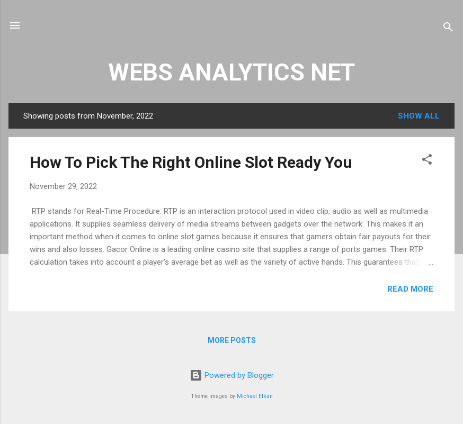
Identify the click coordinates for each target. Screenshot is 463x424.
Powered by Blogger (232, 375)
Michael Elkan (255, 396)
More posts (232, 340)
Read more (410, 289)
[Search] (448, 29)
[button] (427, 161)
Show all (419, 116)
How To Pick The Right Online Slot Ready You (191, 162)
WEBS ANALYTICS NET (231, 72)
